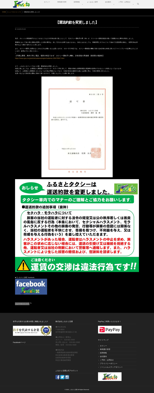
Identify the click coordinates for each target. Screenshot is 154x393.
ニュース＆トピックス (22, 303)
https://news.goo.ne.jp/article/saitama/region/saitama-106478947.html (38, 58)
